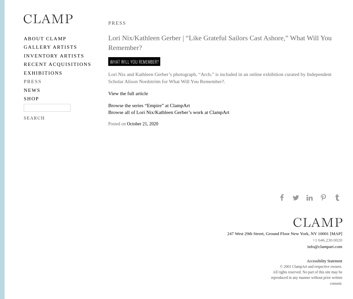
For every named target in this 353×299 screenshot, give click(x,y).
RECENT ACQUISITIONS (57, 64)
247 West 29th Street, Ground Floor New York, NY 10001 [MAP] (284, 233)
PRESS (33, 81)
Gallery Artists (50, 47)
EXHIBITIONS (43, 73)
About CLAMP (45, 38)
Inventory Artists (54, 55)
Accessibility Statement (324, 261)
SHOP (31, 98)
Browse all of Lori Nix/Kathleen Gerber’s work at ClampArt (168, 112)
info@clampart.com (324, 246)
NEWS (32, 90)
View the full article (128, 93)
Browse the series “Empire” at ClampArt (149, 105)
